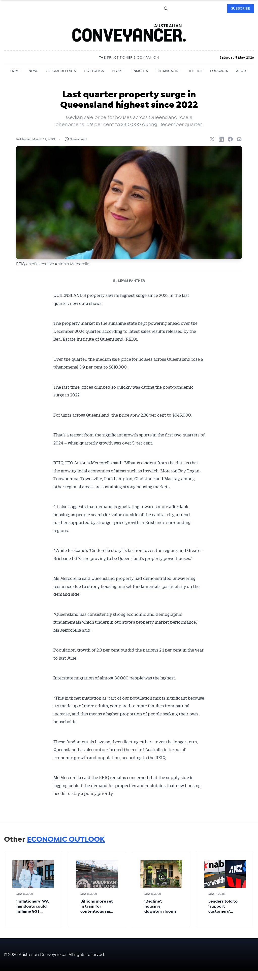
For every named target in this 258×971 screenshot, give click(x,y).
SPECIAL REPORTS (61, 71)
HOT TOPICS (94, 71)
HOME (15, 71)
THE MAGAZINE (168, 71)
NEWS (33, 71)
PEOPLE (118, 71)
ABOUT (242, 71)
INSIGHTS (140, 71)
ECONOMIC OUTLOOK (66, 839)
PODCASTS (219, 71)
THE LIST (195, 71)
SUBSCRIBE (240, 8)
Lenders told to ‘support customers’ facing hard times (223, 911)
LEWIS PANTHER (131, 280)
